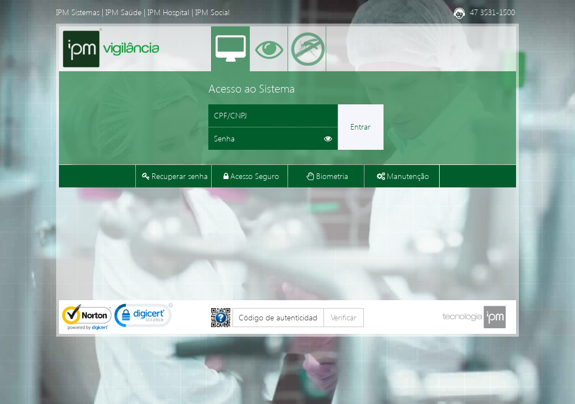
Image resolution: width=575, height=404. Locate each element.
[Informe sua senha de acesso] (272, 138)
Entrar (360, 126)
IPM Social (212, 12)
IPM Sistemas (77, 12)
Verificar (344, 317)
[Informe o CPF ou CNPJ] (272, 115)
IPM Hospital (168, 12)
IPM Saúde (124, 12)
